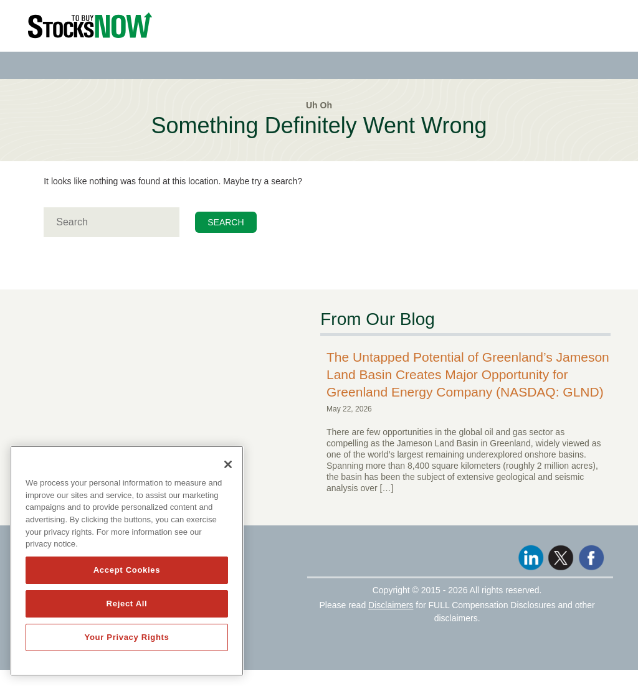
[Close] (228, 464)
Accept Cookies (127, 570)
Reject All (127, 603)
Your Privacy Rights (126, 637)
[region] (127, 561)
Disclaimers (390, 605)
